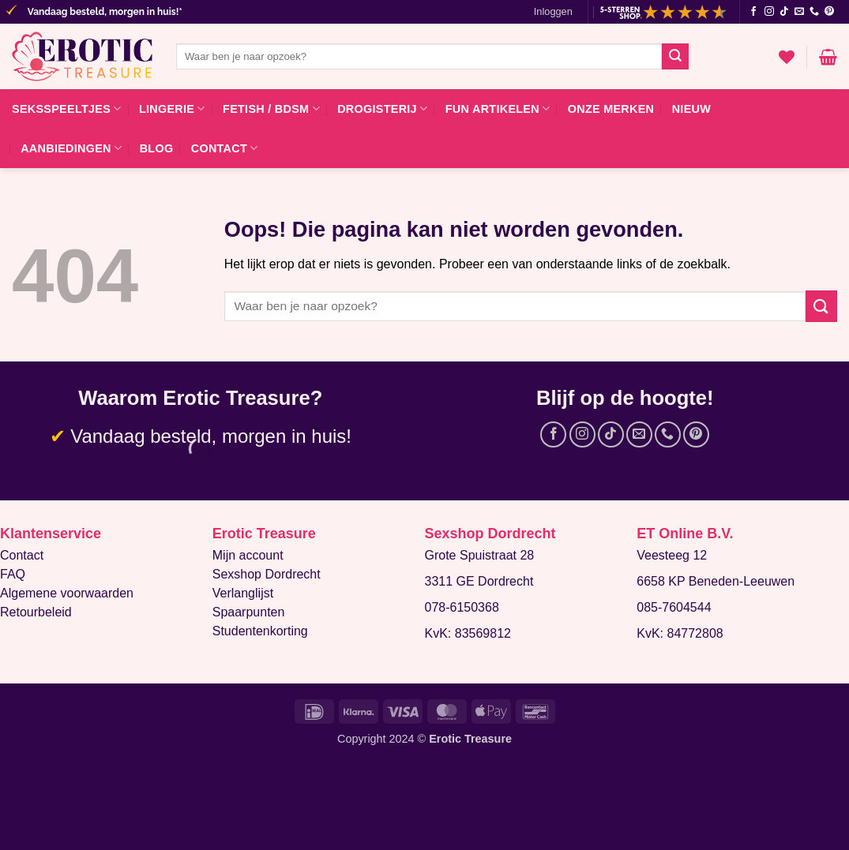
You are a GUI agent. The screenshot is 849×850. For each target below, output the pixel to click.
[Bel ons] (814, 11)
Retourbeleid (36, 612)
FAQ (12, 574)
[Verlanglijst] (787, 56)
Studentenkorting (260, 631)
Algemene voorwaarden (66, 593)
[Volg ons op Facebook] (753, 11)
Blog (157, 148)
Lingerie (172, 108)
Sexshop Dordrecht (266, 574)
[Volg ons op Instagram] (769, 11)
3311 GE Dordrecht (479, 581)
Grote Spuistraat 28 (480, 555)
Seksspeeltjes (67, 108)
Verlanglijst (242, 593)
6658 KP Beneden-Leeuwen (716, 581)
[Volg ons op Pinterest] (829, 11)
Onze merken (611, 109)
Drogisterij (382, 108)
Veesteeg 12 (672, 555)
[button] (553, 12)
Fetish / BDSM (271, 108)
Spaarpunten (248, 612)
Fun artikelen (497, 108)
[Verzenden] (675, 56)
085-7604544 (674, 607)
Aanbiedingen (71, 147)
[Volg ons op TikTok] (784, 11)
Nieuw (691, 109)
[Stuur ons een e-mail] (799, 11)
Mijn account (248, 555)
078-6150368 (462, 607)
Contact (224, 147)
